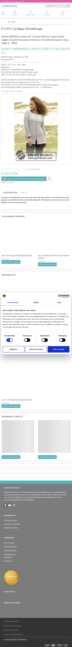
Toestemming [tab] (12, 302)
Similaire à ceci (9, 275)
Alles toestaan (58, 349)
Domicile (15, 13)
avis (17, 169)
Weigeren (13, 349)
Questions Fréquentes (12, 524)
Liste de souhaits (31, 13)
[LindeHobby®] (9, 5)
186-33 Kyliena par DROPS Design (17, 255)
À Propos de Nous (10, 520)
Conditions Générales (13, 635)
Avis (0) (24, 192)
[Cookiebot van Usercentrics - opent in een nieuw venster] (59, 296)
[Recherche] (68, 5)
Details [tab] (36, 302)
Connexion (46, 13)
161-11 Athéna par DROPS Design (17, 400)
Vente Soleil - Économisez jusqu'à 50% (13, 1)
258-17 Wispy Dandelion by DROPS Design (53, 256)
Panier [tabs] (63, 13)
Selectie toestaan (36, 349)
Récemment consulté (12, 416)
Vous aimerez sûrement (13, 216)
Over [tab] (59, 302)
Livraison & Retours (11, 528)
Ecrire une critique (33, 169)
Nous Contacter (10, 630)
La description (10, 192)
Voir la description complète (12, 91)
